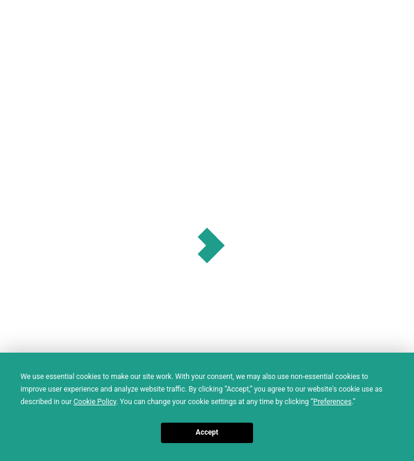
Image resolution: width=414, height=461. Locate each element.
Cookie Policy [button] (95, 402)
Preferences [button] (332, 402)
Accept (207, 432)
